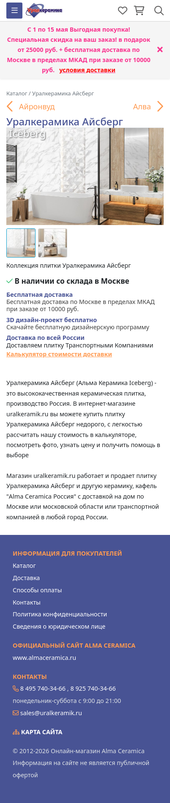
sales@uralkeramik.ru (51, 713)
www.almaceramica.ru (44, 658)
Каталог (24, 566)
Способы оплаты (37, 590)
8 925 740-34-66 (92, 688)
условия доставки (87, 70)
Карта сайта (38, 732)
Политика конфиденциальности (60, 614)
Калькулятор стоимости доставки (59, 354)
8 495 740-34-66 (43, 688)
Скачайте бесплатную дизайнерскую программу (77, 323)
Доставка (26, 578)
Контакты (27, 602)
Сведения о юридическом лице (59, 626)
